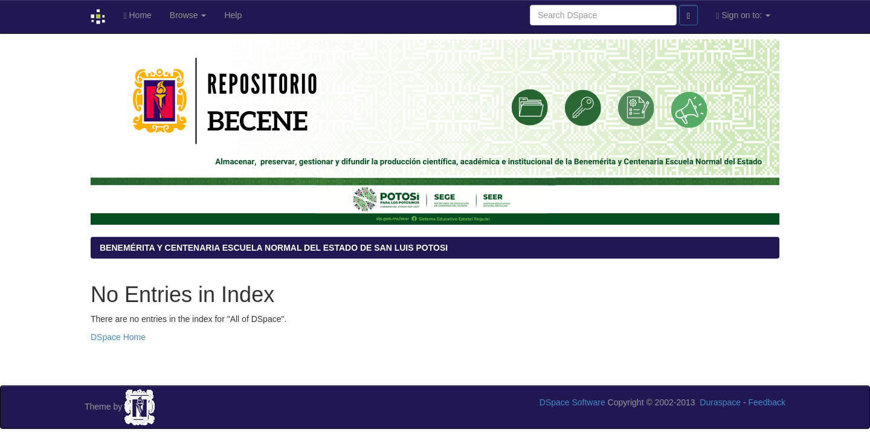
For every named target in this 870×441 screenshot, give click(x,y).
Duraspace (720, 402)
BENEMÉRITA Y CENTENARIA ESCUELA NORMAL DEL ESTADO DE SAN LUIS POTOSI (274, 248)
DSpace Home (118, 337)
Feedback (767, 402)
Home (137, 15)
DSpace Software (572, 402)
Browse (188, 15)
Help (233, 15)
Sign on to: (743, 15)
